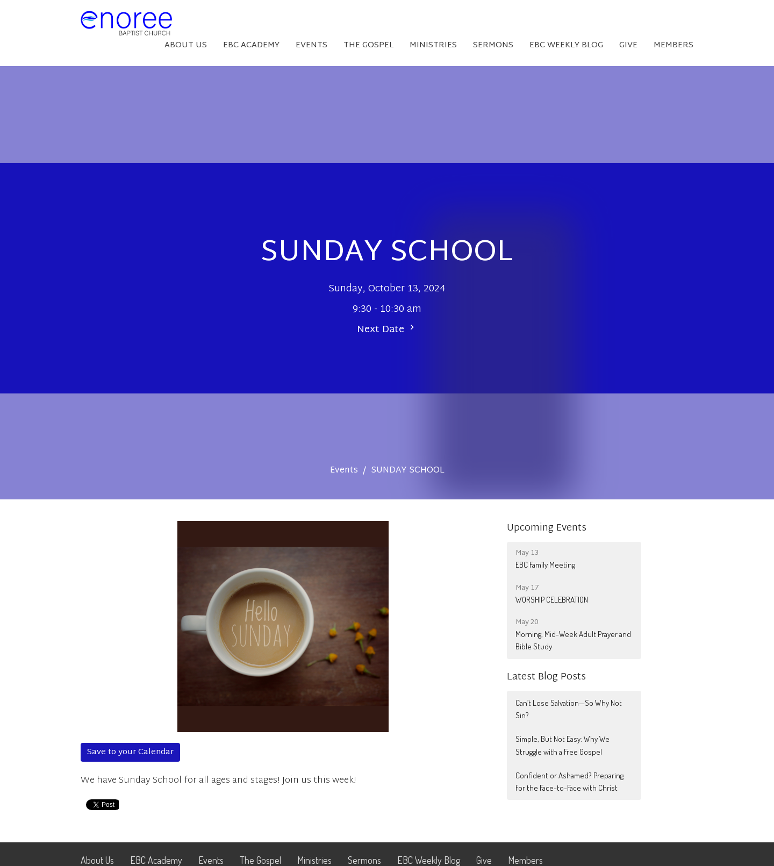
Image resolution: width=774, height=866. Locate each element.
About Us (185, 45)
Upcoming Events (546, 528)
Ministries (433, 45)
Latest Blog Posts (546, 677)
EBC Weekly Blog (566, 45)
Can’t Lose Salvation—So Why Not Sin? (568, 709)
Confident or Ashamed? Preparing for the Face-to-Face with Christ (569, 781)
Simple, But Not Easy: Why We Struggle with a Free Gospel (562, 745)
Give (628, 45)
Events (311, 45)
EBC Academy (251, 45)
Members (673, 45)
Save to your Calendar (130, 752)
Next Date (387, 330)
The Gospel (368, 45)
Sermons (493, 45)
